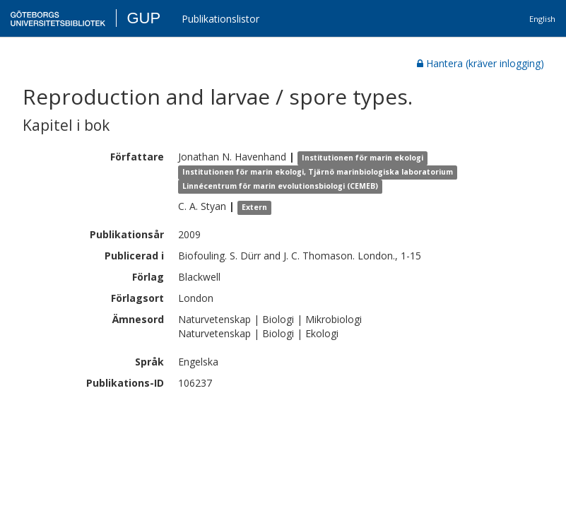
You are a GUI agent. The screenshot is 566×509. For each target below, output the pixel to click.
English (542, 18)
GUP (143, 18)
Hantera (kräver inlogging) (480, 63)
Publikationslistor (220, 18)
